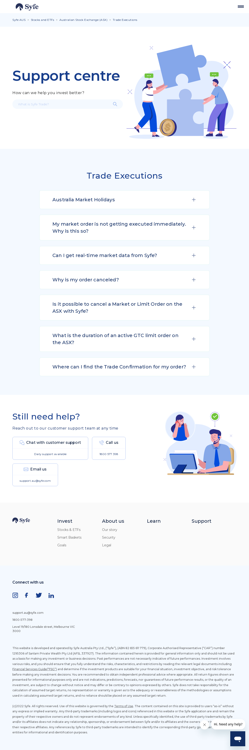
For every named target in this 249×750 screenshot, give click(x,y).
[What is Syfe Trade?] (67, 104)
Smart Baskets (69, 537)
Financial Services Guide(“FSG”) (34, 669)
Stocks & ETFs (69, 530)
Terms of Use (123, 706)
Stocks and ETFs (42, 20)
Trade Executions (125, 20)
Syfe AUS (19, 20)
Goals (61, 545)
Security (108, 537)
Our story (109, 530)
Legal (106, 545)
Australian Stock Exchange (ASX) (83, 20)
